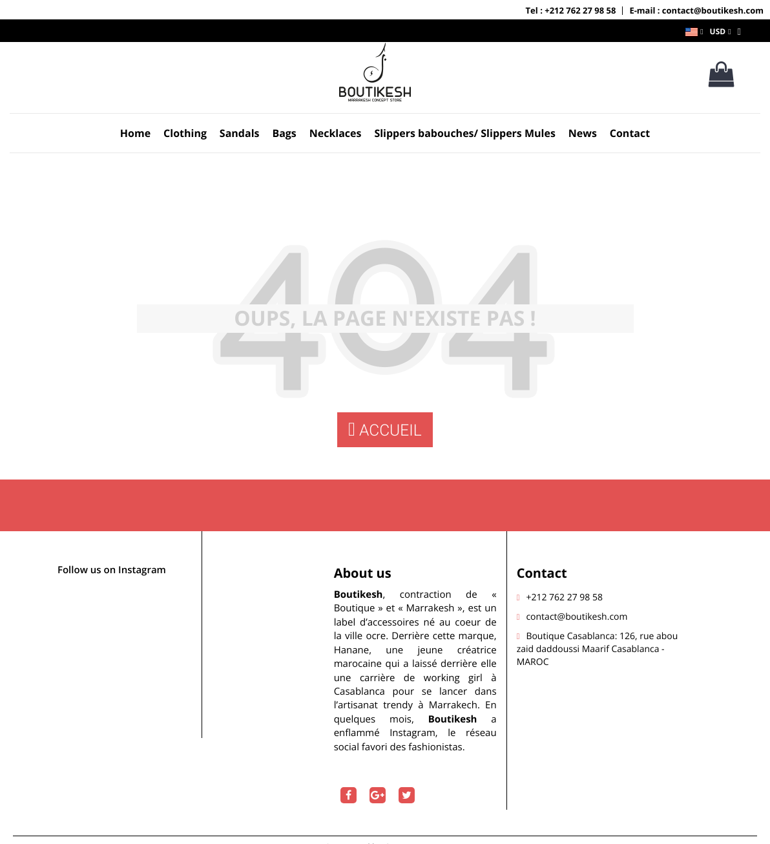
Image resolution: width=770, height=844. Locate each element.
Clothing (185, 133)
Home (135, 133)
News (582, 133)
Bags (284, 133)
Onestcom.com (415, 832)
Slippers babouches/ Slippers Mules (464, 133)
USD (718, 31)
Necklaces (335, 133)
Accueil (384, 430)
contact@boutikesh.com (576, 601)
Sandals (240, 133)
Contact (630, 133)
